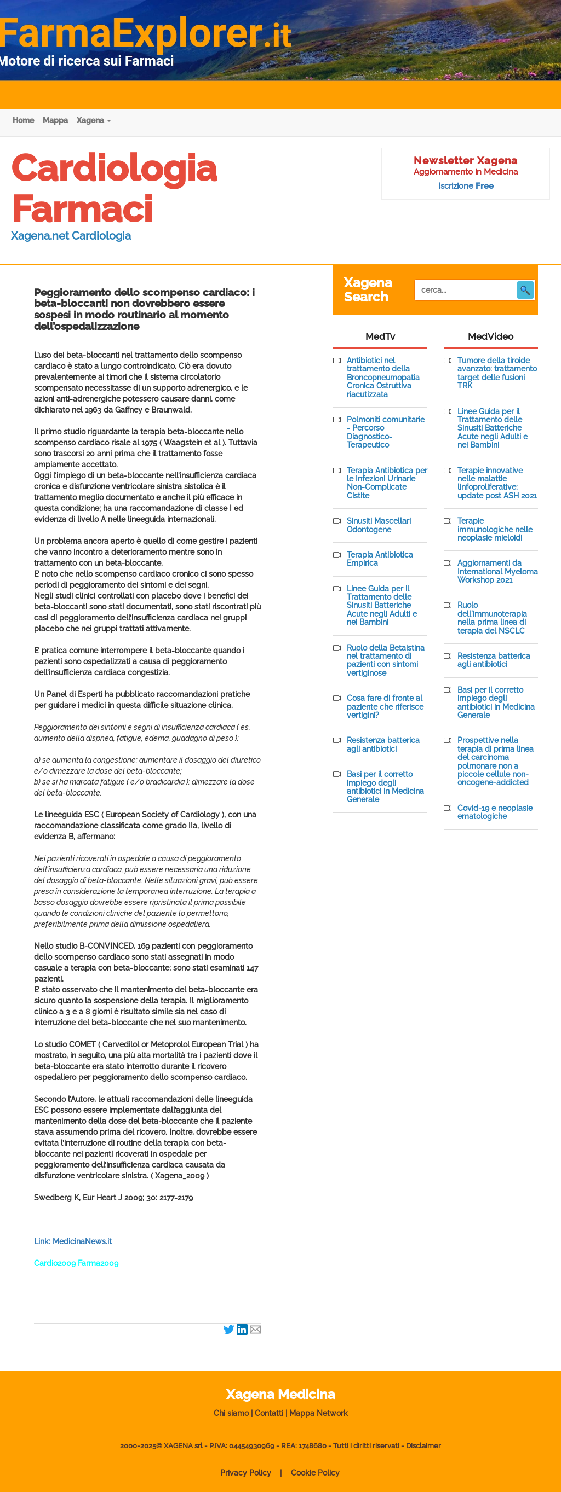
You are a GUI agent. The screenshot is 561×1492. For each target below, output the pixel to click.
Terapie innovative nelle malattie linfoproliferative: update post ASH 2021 (497, 483)
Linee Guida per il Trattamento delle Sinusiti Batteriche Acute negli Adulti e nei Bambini (382, 606)
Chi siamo (231, 1413)
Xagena (94, 120)
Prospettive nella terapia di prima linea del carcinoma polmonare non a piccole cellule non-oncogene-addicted (495, 761)
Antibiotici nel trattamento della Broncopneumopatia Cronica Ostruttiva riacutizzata (383, 378)
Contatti (269, 1413)
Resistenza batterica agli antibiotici (383, 744)
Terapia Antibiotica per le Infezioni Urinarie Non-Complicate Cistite (387, 483)
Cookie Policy (315, 1472)
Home (23, 120)
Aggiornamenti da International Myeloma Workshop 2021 (497, 571)
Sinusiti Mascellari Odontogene (379, 525)
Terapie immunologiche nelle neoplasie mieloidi (495, 529)
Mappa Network (318, 1413)
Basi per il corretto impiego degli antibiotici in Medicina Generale (385, 787)
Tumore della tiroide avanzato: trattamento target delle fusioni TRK (497, 373)
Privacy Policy (245, 1472)
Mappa (55, 120)
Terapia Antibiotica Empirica (380, 559)
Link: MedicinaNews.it (73, 1241)
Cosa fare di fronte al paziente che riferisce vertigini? (385, 706)
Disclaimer (423, 1446)
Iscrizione (466, 186)
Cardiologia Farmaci (114, 188)
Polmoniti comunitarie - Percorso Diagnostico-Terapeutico (386, 432)
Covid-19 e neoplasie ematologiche (495, 812)
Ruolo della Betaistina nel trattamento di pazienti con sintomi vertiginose (386, 660)
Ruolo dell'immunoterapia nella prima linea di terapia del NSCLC (492, 618)
